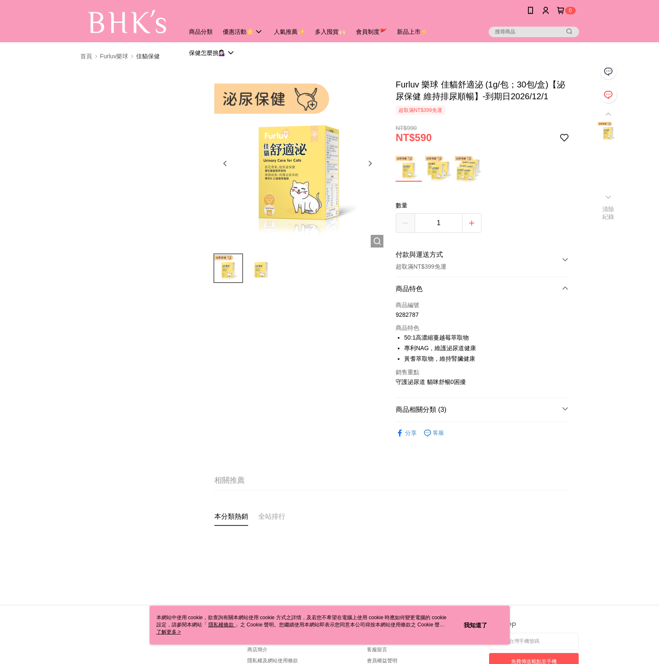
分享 (406, 433)
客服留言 (377, 650)
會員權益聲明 (382, 661)
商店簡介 (257, 650)
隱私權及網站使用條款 (272, 661)
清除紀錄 (608, 213)
